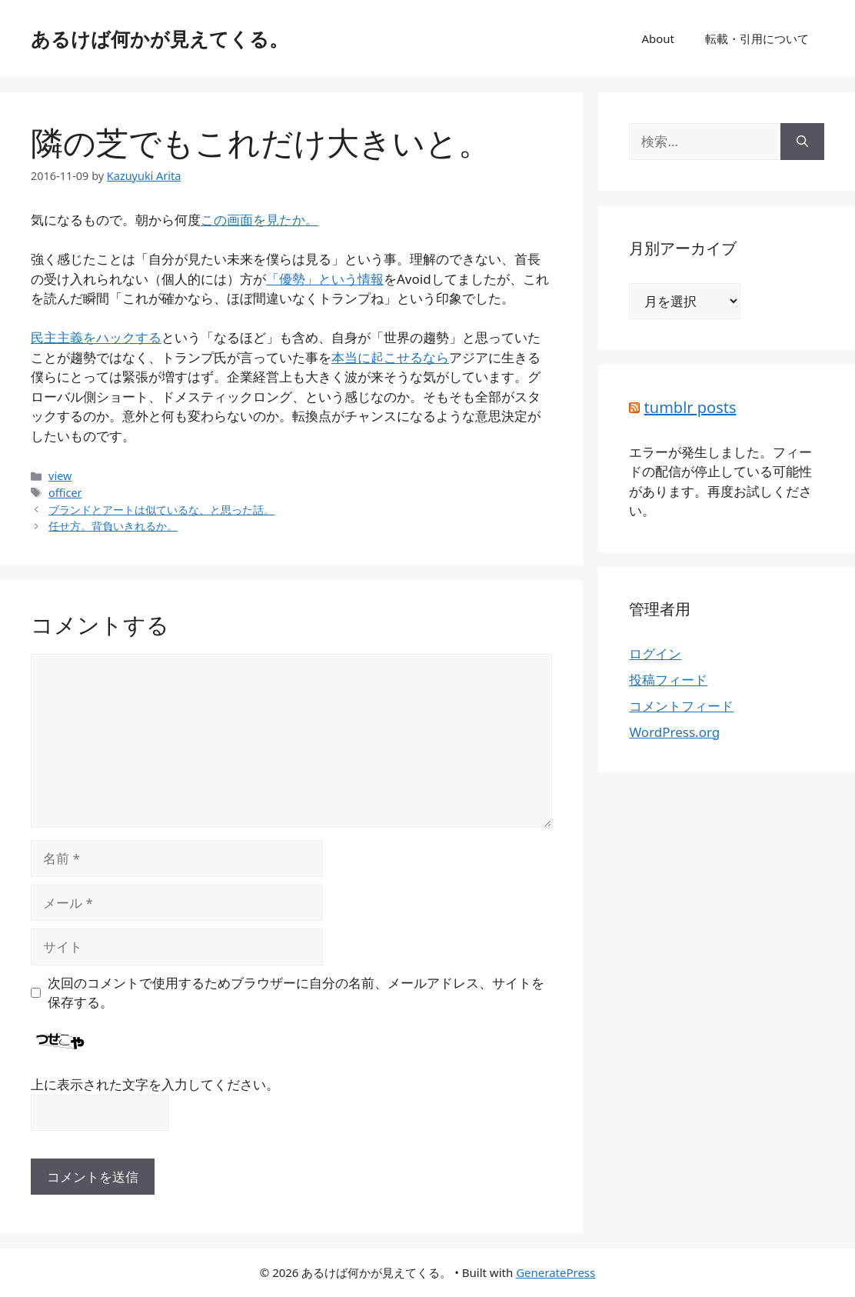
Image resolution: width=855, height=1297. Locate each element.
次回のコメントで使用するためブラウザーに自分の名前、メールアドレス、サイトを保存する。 (296, 993)
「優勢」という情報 (325, 279)
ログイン (655, 653)
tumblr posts (690, 407)
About (657, 38)
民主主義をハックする (96, 337)
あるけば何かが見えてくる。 (159, 38)
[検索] (802, 141)
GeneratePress (555, 1272)
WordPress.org (674, 732)
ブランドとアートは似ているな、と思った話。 (161, 509)
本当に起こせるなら (390, 357)
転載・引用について (757, 38)
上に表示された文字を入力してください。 (155, 1084)
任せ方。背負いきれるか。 (113, 525)
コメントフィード (681, 706)
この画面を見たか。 (259, 219)
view (60, 475)
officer (65, 492)
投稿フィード (668, 680)
